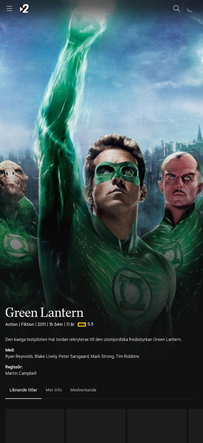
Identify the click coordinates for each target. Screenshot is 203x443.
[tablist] (99, 390)
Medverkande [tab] (83, 389)
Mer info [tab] (54, 389)
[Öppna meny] (9, 8)
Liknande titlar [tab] (23, 389)
